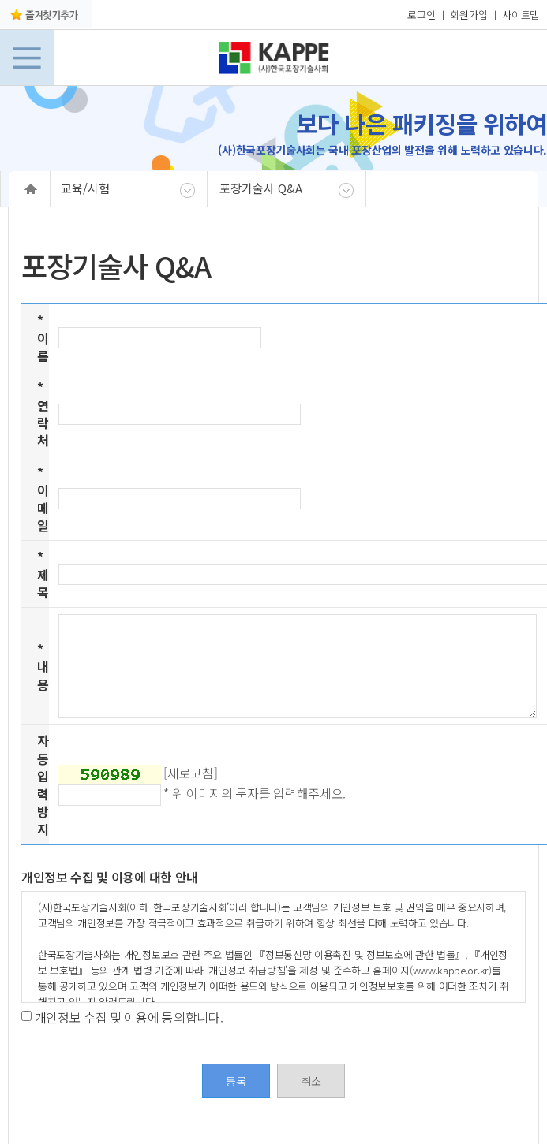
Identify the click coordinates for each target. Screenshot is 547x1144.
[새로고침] (190, 772)
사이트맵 (520, 14)
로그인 (421, 14)
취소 (311, 1081)
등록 (235, 1081)
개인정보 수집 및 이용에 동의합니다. (129, 1016)
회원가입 (468, 14)
